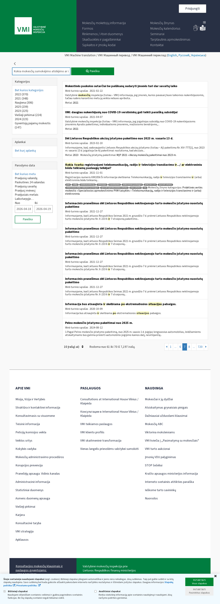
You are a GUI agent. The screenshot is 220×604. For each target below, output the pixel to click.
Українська (198, 55)
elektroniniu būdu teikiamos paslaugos (82, 188)
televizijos (102, 185)
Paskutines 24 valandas (30, 182)
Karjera (20, 515)
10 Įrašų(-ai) (73, 347)
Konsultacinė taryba (28, 523)
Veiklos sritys (23, 440)
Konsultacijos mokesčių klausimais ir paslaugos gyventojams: (39, 568)
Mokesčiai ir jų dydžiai (159, 399)
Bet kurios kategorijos (29, 90)
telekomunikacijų (87, 185)
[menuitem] (104, 23)
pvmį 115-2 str (150, 185)
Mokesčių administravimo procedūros (39, 457)
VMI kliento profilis (92, 432)
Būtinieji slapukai (15, 591)
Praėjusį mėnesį (25, 190)
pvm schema (135, 188)
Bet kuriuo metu (25, 174)
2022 (21, 94)
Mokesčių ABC (154, 424)
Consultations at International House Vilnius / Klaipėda (109, 401)
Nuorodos (151, 498)
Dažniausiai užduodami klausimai (166, 416)
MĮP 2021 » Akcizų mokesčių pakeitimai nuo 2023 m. (146, 155)
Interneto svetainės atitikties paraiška (169, 482)
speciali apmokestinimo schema (114, 188)
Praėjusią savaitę (26, 186)
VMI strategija (24, 531)
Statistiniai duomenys (29, 490)
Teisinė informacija (27, 424)
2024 (21, 119)
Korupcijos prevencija (29, 465)
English (172, 55)
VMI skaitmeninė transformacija (100, 440)
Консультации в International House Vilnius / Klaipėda (109, 414)
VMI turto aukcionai (157, 449)
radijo (75, 185)
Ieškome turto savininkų (160, 490)
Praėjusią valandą (26, 178)
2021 (21, 98)
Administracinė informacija (32, 482)
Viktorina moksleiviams (160, 432)
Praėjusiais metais (26, 195)
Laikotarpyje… (24, 199)
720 (200, 347)
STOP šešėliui (153, 465)
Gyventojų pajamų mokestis (33, 125)
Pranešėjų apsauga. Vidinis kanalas (37, 473)
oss (145, 188)
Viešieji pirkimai (28, 115)
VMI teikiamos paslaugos (96, 424)
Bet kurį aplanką (25, 151)
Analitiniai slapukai (107, 591)
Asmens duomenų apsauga (32, 498)
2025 (21, 107)
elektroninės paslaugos (132, 185)
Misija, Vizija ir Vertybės (30, 399)
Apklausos (22, 540)
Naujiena (24, 102)
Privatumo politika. (26, 585)
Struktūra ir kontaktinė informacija (37, 407)
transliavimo (114, 185)
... (175, 347)
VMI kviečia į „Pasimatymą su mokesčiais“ (172, 440)
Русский (183, 55)
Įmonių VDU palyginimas (160, 457)
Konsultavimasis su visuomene (35, 416)
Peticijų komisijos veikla (30, 432)
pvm (68, 185)
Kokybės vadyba (25, 449)
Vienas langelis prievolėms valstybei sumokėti (109, 449)
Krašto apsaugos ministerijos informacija (171, 473)
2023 (21, 111)
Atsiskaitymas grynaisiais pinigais (166, 407)
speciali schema (165, 185)
